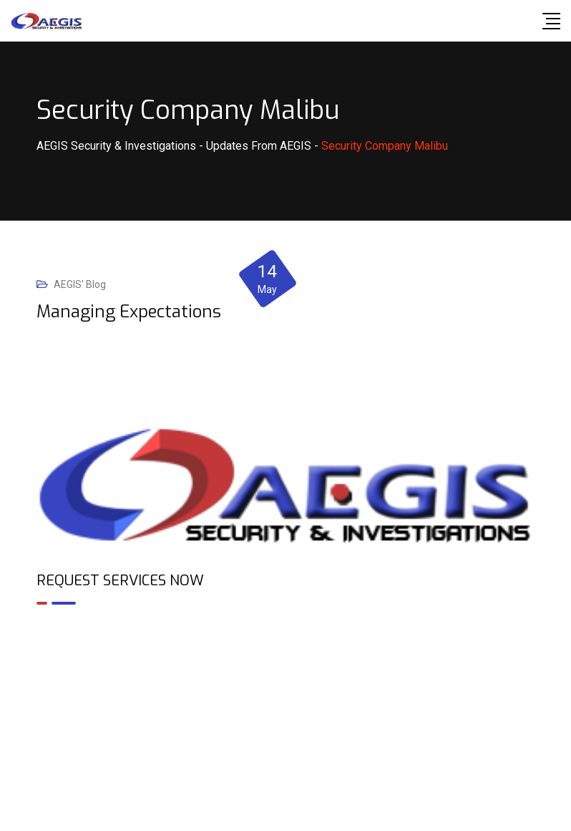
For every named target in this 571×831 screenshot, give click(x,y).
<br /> (285, 677)
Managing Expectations (128, 311)
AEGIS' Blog (80, 284)
